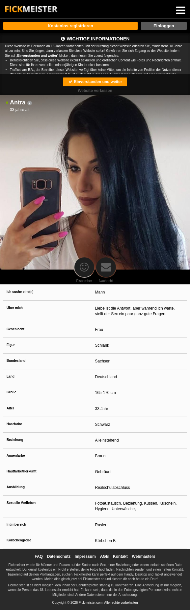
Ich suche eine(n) (20, 292)
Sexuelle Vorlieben (21, 503)
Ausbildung (16, 487)
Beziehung (15, 440)
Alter (10, 408)
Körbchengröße (19, 540)
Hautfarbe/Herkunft (22, 471)
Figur (11, 345)
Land (10, 376)
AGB (104, 556)
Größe (11, 392)
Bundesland (16, 360)
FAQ (39, 556)
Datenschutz (58, 556)
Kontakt (120, 556)
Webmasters (143, 556)
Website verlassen (95, 90)
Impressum (85, 556)
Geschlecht (15, 329)
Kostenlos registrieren (70, 25)
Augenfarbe (16, 455)
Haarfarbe (14, 424)
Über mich (15, 308)
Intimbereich (16, 524)
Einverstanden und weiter (95, 81)
